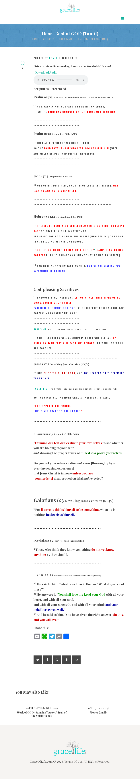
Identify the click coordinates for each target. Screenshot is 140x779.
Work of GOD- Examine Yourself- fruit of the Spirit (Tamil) (42, 714)
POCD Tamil (65, 39)
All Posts (49, 39)
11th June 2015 (98, 708)
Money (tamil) (98, 712)
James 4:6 (41, 388)
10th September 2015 (42, 708)
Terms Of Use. (73, 761)
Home (35, 39)
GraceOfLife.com (41, 761)
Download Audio (46, 72)
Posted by (46, 57)
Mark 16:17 (40, 329)
